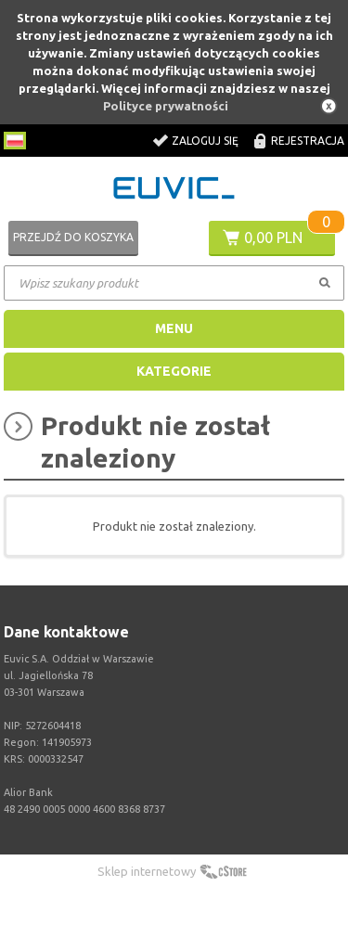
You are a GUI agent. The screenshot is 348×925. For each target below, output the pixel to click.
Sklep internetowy (146, 871)
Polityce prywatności (165, 105)
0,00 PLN (273, 237)
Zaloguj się (205, 141)
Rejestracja (307, 141)
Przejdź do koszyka (73, 237)
